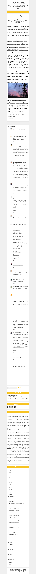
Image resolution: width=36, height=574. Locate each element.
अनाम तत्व (27, 441)
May (10, 549)
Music (10, 432)
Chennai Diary (11, 20)
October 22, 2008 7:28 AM (22, 355)
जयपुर (14, 448)
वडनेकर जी (20, 457)
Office (22, 432)
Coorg (28, 420)
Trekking (17, 439)
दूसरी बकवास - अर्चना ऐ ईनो (13, 517)
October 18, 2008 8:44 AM (21, 136)
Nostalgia (17, 432)
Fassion (11, 425)
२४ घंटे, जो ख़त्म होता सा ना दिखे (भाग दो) (15, 505)
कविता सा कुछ (19, 444)
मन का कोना (20, 21)
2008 (9, 494)
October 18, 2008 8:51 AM (23, 144)
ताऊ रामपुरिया (15, 263)
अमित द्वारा (8, 442)
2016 (9, 475)
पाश (17, 453)
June (10, 547)
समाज (12, 460)
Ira (24, 428)
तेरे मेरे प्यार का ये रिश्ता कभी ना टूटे (14, 508)
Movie (22, 431)
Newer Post (9, 123)
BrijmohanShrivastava (17, 162)
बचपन (18, 21)
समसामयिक (10, 460)
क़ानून (12, 445)
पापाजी (16, 21)
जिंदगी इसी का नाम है (20, 448)
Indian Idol (14, 428)
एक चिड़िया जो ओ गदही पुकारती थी (18, 16)
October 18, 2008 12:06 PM (20, 270)
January (11, 559)
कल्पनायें (14, 444)
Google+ (24, 114)
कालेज (16, 445)
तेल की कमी (15, 450)
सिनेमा (18, 460)
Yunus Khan (16, 441)
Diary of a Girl (26, 422)
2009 (9, 492)
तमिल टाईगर (11, 450)
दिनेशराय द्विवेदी (15, 136)
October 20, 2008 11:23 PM (22, 318)
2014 (9, 479)
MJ (21, 431)
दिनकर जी (19, 450)
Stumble (10, 116)
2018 (9, 472)
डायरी (27, 448)
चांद (19, 447)
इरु (25, 442)
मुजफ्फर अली (27, 456)
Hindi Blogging (21, 426)
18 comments (18, 22)
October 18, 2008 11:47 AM (21, 224)
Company (24, 420)
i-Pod (11, 428)
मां (20, 456)
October (10, 501)
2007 (9, 562)
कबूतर (8, 444)
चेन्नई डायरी (9, 448)
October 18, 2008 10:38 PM (22, 311)
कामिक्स (14, 445)
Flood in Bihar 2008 (19, 425)
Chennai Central (26, 417)
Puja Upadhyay (16, 332)
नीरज (20, 451)
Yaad (13, 441)
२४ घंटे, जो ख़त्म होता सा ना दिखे (13, 529)
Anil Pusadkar (16, 144)
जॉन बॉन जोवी (24, 448)
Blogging (18, 416)
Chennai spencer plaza (21, 419)
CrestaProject (15, 570)
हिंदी (10, 462)
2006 (9, 564)
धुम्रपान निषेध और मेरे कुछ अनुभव (13, 534)
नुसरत (22, 451)
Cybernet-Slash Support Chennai (15, 422)
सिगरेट (16, 460)
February (11, 556)
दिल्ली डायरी (22, 450)
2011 (9, 487)
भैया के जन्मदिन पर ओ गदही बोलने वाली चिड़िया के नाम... (17, 503)
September (11, 539)
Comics (22, 420)
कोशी (10, 447)
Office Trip (25, 432)
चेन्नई (28, 447)
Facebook (15, 114)
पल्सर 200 (14, 453)
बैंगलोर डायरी (16, 454)
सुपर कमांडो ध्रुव (24, 460)
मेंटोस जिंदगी (9, 457)
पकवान (24, 451)
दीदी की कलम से (27, 450)
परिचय (12, 453)
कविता (16, 444)
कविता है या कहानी (24, 444)
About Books (13, 414)
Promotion (16, 435)
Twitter (19, 114)
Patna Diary (13, 21)
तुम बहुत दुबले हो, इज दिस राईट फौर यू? (14, 532)
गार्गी (16, 447)
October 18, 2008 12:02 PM (21, 263)
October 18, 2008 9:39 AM (21, 184)
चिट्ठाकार (23, 447)
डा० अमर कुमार (15, 215)
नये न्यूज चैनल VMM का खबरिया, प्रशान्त (15, 536)
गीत (17, 447)
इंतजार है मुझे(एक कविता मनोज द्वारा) (14, 522)
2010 (9, 489)
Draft (12, 423)
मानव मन (23, 21)
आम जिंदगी (15, 442)
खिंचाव (14, 447)
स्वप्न (26, 460)
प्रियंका (19, 453)
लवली (18, 457)
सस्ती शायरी (14, 460)
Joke (26, 428)
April (10, 552)
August (10, 542)
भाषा (21, 454)
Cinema (14, 420)
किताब (18, 445)
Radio (19, 435)
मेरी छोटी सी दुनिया (18, 2)
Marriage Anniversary (16, 431)
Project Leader (12, 435)
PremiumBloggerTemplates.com (14, 571)
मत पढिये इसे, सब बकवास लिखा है (14, 520)
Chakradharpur (15, 417)
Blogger (24, 569)
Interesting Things (17, 20)
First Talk (14, 425)
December (11, 496)
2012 (9, 484)
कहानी (28, 444)
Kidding (15, 429)
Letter (8, 431)
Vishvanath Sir (9, 441)
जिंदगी (16, 448)
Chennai (20, 417)
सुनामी (22, 460)
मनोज (9, 456)
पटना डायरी (27, 451)
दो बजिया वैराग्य (14, 451)
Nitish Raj (15, 184)
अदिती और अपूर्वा (20, 441)
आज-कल (12, 442)
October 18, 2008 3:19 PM (19, 279)
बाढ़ (10, 454)
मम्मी (15, 456)
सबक (8, 460)
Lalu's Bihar (18, 429)
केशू (9, 447)
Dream (15, 423)
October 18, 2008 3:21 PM (23, 286)
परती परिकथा (9, 453)
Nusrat (20, 432)
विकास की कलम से (26, 457)
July (10, 544)
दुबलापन (10, 451)
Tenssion (21, 438)
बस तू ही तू (25, 453)
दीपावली (8, 451)
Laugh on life (22, 429)
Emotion (24, 423)
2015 (9, 477)
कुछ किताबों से (21, 445)
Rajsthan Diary (22, 435)
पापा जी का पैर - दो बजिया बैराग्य (12, 395)
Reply (14, 132)
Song (11, 438)
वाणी (22, 457)
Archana (23, 414)
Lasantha (24, 570)
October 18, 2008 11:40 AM (21, 215)
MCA (19, 431)
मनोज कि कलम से (12, 456)
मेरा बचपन (12, 457)
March (10, 554)
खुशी (15, 447)
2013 (9, 482)
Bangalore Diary (10, 416)
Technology (18, 438)
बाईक (9, 454)
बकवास (21, 453)
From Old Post (12, 426)
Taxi (15, 438)
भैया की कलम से (24, 454)
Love (11, 431)
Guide (16, 426)
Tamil (13, 438)
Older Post (27, 123)
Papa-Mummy (25, 20)
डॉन (28, 448)
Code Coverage (18, 420)
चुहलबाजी (26, 447)
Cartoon (11, 417)
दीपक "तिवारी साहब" (16, 286)
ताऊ (13, 450)
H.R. (17, 426)
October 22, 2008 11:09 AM (22, 362)
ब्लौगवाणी (20, 454)
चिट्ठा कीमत (21, 447)
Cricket (8, 422)
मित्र (24, 456)
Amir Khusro (19, 414)
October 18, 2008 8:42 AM (21, 129)
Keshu (12, 429)
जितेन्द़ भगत (14, 129)
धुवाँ (16, 451)
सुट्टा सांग (20, 460)
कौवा (12, 447)
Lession (27, 429)
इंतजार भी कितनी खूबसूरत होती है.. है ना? (15, 527)
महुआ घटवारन (17, 456)
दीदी (24, 450)
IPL (23, 428)
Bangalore (27, 414)
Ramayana (27, 435)
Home (18, 123)
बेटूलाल (12, 454)
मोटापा (14, 457)
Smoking (8, 438)
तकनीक (8, 450)
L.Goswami (15, 295)
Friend (25, 425)
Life (21, 20)
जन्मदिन (12, 448)
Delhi (22, 422)
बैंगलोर (13, 454)
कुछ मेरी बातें (25, 445)
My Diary (13, 432)
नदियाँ (18, 451)
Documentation (9, 423)
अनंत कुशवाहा (24, 441)
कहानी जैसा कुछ (9, 445)
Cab (20, 416)
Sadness (23, 436)
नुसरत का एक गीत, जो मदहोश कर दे (14, 510)
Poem (8, 435)
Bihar (15, 416)
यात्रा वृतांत (16, 457)
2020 (9, 470)
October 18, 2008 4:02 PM (21, 295)
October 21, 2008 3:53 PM (23, 332)
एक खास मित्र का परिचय (12, 513)
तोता (17, 450)
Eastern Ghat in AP (19, 423)
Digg (14, 116)
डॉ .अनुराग (14, 270)
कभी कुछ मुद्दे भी (11, 444)
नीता (19, 451)
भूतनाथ (14, 279)
